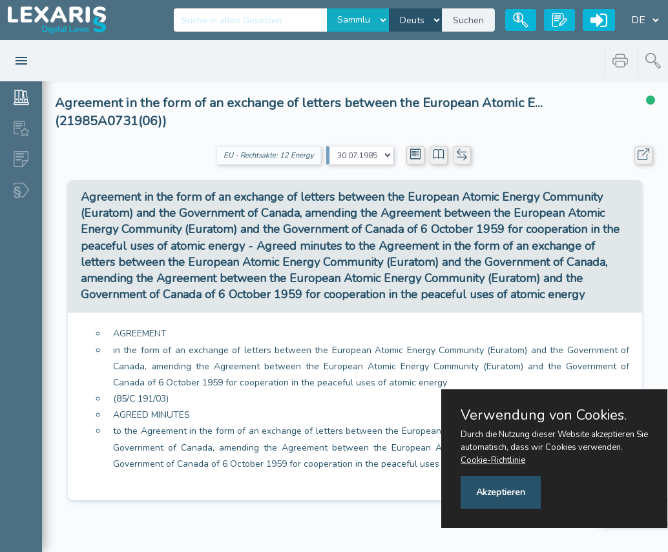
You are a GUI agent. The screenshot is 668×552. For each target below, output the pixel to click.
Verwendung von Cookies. (544, 415)
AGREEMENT (140, 333)
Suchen (468, 20)
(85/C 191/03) (141, 399)
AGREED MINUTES (151, 415)
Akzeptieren (500, 492)
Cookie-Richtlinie (493, 460)
